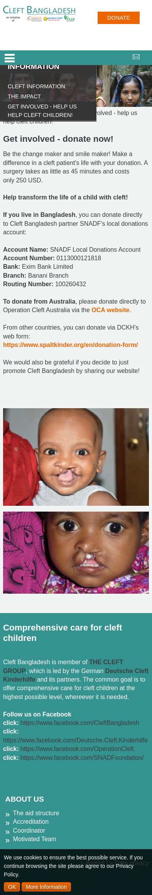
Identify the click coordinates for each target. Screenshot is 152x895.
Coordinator (29, 830)
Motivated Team (35, 839)
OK (12, 887)
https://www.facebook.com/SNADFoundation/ (82, 757)
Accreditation (31, 821)
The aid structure (36, 813)
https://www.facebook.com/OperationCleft (76, 749)
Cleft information (36, 86)
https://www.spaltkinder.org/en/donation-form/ (70, 345)
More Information (46, 887)
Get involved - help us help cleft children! (42, 110)
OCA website (110, 310)
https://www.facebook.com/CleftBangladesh (79, 723)
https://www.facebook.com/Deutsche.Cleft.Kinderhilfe (75, 740)
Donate (118, 18)
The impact (24, 96)
